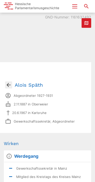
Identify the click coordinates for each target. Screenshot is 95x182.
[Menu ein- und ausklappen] (75, 6)
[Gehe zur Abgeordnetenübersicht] (8, 84)
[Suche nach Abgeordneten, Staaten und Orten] (86, 6)
